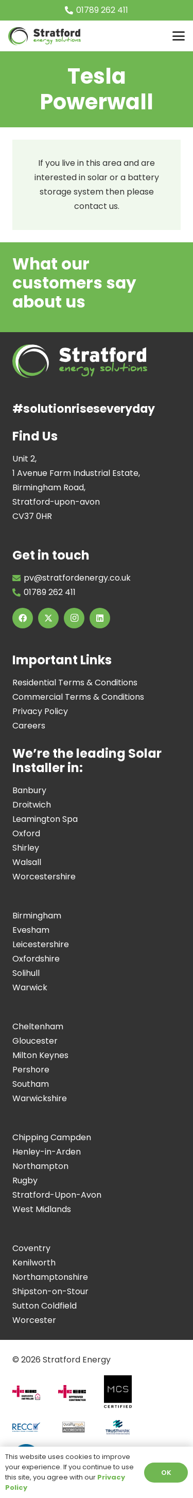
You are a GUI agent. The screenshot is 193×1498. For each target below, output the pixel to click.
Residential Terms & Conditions (74, 682)
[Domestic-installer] (30, 1397)
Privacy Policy (40, 711)
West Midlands (41, 1209)
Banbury (29, 790)
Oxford (26, 833)
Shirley (25, 848)
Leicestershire (40, 944)
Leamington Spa (45, 819)
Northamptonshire (50, 1277)
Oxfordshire (36, 959)
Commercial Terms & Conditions (78, 697)
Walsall (26, 862)
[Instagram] (74, 618)
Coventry (31, 1248)
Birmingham (36, 915)
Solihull (26, 973)
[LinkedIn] (100, 618)
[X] (48, 618)
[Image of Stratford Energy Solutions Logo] (44, 36)
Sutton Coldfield (44, 1306)
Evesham (30, 930)
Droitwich (31, 805)
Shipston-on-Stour (50, 1291)
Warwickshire (39, 1098)
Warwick (29, 987)
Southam (30, 1084)
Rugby (25, 1180)
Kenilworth (34, 1263)
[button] (178, 36)
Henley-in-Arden (46, 1152)
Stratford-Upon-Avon (56, 1195)
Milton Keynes (40, 1055)
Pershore (30, 1070)
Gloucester (35, 1041)
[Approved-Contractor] (76, 1397)
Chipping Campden (51, 1137)
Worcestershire (44, 876)
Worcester (34, 1320)
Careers (28, 726)
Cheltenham (37, 1026)
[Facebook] (22, 618)
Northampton (40, 1166)
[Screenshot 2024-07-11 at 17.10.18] (122, 1431)
